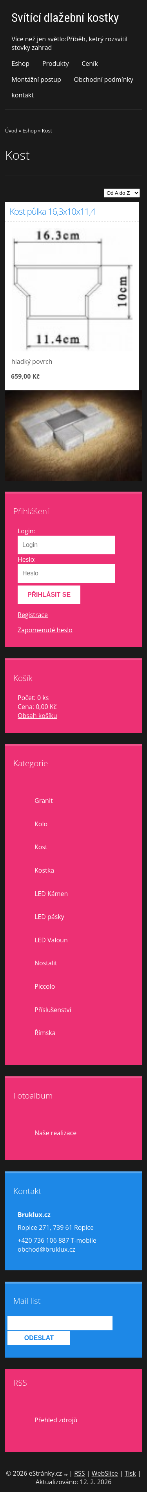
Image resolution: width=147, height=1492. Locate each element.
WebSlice (105, 1473)
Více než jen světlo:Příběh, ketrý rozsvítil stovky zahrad (69, 43)
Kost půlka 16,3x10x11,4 (52, 211)
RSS (79, 1473)
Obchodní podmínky (103, 79)
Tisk (130, 1473)
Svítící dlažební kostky (65, 17)
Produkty (55, 63)
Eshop (20, 63)
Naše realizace (55, 1133)
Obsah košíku (37, 715)
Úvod (11, 130)
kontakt (22, 95)
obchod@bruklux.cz (46, 1249)
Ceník (90, 63)
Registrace (33, 614)
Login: (26, 531)
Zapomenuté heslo (45, 630)
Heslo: (27, 559)
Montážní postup (36, 79)
